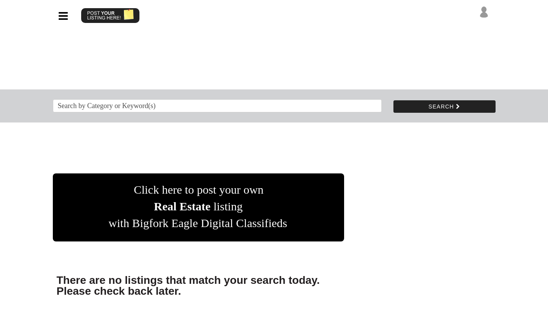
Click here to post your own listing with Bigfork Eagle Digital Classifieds (198, 206)
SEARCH (444, 106)
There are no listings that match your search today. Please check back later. (188, 285)
